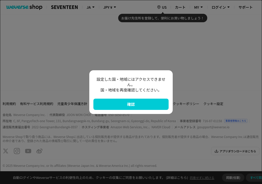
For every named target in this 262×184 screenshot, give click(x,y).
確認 (131, 104)
